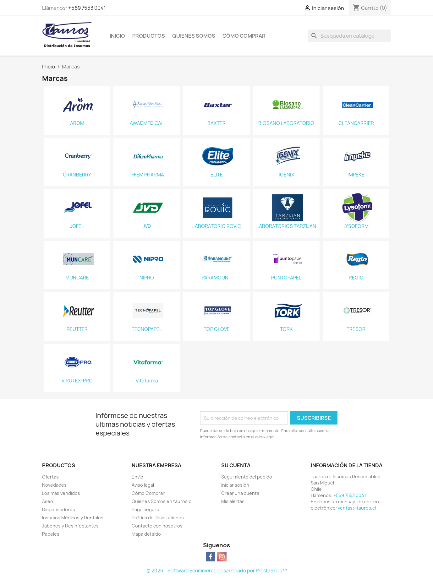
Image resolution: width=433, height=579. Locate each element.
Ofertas (50, 477)
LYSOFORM (356, 226)
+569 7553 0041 (87, 7)
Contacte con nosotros (157, 526)
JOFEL (77, 226)
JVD (147, 226)
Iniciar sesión (235, 485)
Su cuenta (235, 465)
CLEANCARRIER (356, 123)
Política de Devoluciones (158, 518)
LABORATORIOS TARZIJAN (286, 226)
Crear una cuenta (240, 493)
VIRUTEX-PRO (77, 381)
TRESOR (356, 329)
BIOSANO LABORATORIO (286, 123)
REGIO (356, 278)
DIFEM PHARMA (146, 175)
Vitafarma (147, 381)
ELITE (217, 175)
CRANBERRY (77, 175)
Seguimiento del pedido (246, 477)
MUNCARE (77, 278)
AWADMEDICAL (147, 123)
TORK (286, 329)
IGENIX (286, 175)
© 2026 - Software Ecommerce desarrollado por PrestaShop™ (216, 570)
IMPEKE (356, 175)
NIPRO (147, 278)
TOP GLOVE (217, 329)
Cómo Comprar (244, 35)
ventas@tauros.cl (357, 508)
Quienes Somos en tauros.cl (162, 501)
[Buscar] (349, 36)
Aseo (47, 501)
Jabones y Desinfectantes (70, 526)
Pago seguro (145, 509)
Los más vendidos (61, 493)
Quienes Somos (193, 35)
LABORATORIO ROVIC (216, 226)
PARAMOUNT (216, 278)
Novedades (54, 485)
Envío (137, 477)
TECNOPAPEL (147, 329)
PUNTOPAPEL (286, 278)
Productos (148, 35)
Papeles (50, 534)
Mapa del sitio (146, 534)
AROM (77, 123)
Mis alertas (232, 501)
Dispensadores (58, 509)
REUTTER (77, 329)
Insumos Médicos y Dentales (72, 518)
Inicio (117, 35)
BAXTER (216, 123)
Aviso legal (143, 485)
